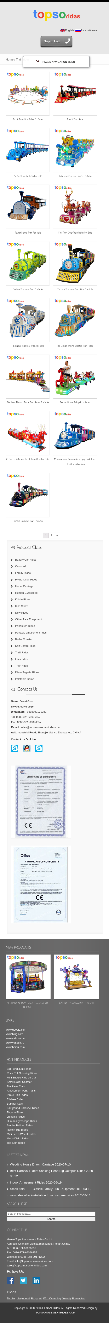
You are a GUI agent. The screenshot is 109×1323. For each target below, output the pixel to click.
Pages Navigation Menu (55, 61)
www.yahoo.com (15, 1038)
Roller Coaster (23, 639)
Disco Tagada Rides (27, 672)
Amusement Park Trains (21, 1090)
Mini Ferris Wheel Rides (21, 1134)
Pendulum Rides (25, 626)
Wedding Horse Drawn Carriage (32, 1164)
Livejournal (23, 1298)
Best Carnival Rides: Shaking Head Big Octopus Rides (47, 1171)
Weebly (66, 1298)
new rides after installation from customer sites (42, 1195)
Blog (33, 1298)
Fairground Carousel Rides (23, 1108)
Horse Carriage (24, 586)
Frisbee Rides (15, 1099)
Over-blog (55, 1298)
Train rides (21, 665)
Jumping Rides (16, 1116)
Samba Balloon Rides (20, 1125)
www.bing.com (14, 1034)
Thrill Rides (22, 652)
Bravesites (78, 1298)
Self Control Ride (25, 645)
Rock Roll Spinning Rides (22, 1073)
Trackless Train (16, 1086)
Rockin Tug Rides (17, 1129)
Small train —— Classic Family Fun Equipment (42, 1189)
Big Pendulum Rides (19, 1068)
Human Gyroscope (26, 592)
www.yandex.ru (15, 1042)
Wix (45, 1298)
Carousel (20, 566)
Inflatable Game (24, 679)
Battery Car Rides (25, 559)
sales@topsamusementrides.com (40, 727)
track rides (21, 659)
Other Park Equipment (28, 619)
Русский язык (86, 30)
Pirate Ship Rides (17, 1094)
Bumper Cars (15, 1103)
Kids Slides (21, 606)
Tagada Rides (15, 1112)
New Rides (21, 612)
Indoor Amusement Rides (27, 1182)
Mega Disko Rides (18, 1138)
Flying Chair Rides (26, 579)
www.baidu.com (15, 1047)
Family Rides (23, 572)
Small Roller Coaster (19, 1081)
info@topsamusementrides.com (34, 1261)
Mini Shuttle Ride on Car (21, 1077)
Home (9, 59)
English (67, 30)
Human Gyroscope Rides (22, 1121)
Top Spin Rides (16, 1142)
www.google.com (16, 1029)
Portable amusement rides (31, 632)
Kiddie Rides (22, 599)
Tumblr (11, 1298)
